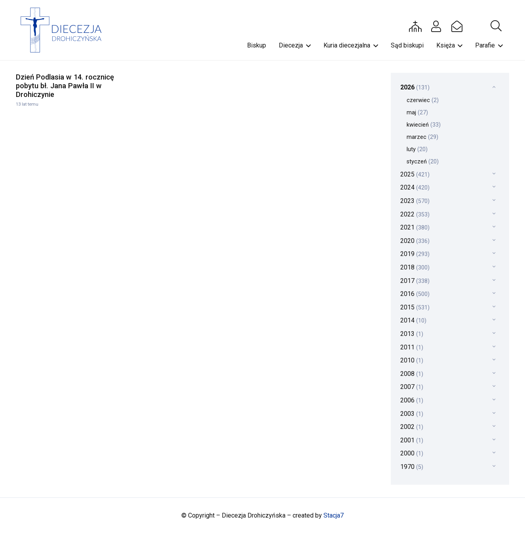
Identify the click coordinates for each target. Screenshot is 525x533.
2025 (415, 174)
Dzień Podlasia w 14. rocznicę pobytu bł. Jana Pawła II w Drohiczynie (65, 86)
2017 (415, 281)
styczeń (423, 161)
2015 (415, 307)
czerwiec (423, 100)
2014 (413, 320)
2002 (411, 427)
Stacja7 (333, 515)
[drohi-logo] (65, 30)
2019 (415, 254)
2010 (411, 360)
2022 (415, 214)
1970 (411, 466)
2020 (415, 241)
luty (417, 149)
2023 (415, 201)
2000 (411, 453)
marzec (422, 137)
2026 (415, 87)
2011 (411, 347)
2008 (411, 373)
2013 (411, 334)
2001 (411, 440)
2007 (411, 387)
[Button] (415, 26)
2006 (411, 400)
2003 (411, 413)
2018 (415, 267)
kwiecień (424, 124)
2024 (415, 187)
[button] (496, 26)
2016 (415, 294)
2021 (415, 227)
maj (417, 112)
